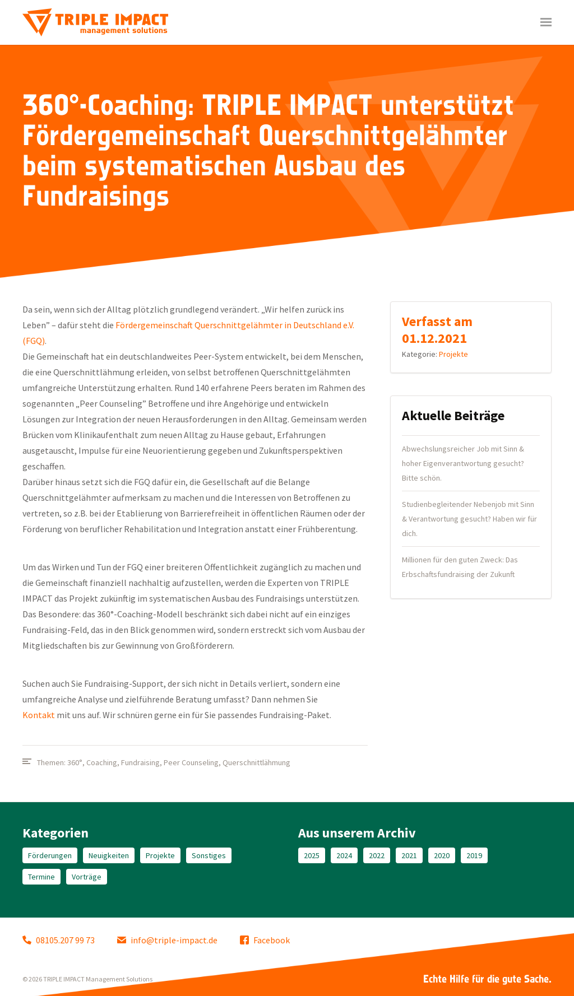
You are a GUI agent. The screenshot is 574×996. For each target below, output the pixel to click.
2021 (409, 855)
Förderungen (50, 855)
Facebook (265, 940)
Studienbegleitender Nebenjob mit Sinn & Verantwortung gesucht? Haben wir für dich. (469, 518)
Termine (41, 877)
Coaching (101, 762)
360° (74, 762)
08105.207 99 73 (58, 940)
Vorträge (86, 877)
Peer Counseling (191, 762)
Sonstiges (209, 855)
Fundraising (140, 762)
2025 (312, 855)
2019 (474, 855)
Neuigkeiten (109, 855)
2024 (344, 855)
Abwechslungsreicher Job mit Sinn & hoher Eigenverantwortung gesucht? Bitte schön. (463, 463)
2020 (442, 855)
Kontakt (38, 714)
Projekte (453, 354)
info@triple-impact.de (167, 940)
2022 (377, 855)
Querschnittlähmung (256, 762)
